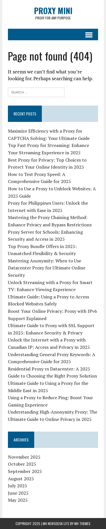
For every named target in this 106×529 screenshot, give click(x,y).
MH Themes (82, 523)
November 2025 (24, 457)
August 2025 (21, 479)
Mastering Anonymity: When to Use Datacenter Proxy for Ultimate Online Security (46, 268)
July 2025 (17, 486)
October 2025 (22, 464)
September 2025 (25, 471)
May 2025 (18, 500)
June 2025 (18, 493)
